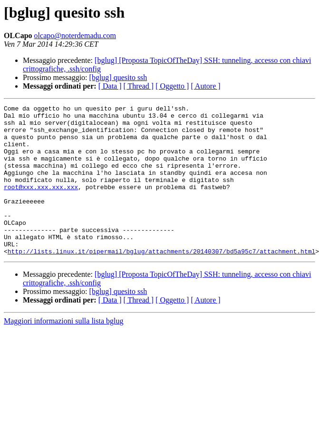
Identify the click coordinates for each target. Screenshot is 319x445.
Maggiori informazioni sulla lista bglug (64, 351)
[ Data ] (110, 86)
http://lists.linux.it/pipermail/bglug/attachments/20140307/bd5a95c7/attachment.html (161, 281)
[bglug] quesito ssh (118, 77)
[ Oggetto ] (172, 86)
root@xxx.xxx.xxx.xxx (41, 204)
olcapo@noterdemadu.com (75, 35)
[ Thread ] (139, 86)
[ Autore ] (205, 86)
